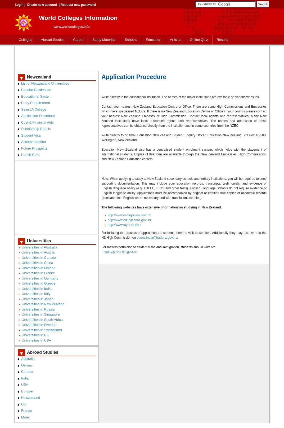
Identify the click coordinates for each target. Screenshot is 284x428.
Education (153, 40)
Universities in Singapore (41, 314)
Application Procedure (38, 116)
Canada (27, 372)
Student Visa (30, 135)
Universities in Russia (38, 309)
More (25, 417)
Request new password (78, 5)
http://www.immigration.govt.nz (129, 215)
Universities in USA (36, 340)
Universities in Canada (39, 258)
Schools (131, 40)
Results (222, 40)
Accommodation (33, 142)
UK (23, 404)
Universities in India (37, 289)
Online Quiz (199, 40)
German (27, 365)
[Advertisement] (142, 58)
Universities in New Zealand (43, 304)
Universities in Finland (38, 268)
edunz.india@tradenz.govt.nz (157, 237)
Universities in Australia (39, 247)
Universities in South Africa (42, 320)
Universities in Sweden (39, 325)
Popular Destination (36, 90)
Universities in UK (35, 335)
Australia (28, 359)
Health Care (30, 155)
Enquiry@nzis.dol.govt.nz (119, 252)
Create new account (42, 5)
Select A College (33, 109)
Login (19, 5)
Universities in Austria (38, 252)
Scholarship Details (36, 129)
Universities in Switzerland (42, 330)
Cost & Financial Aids (37, 122)
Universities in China (37, 263)
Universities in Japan (37, 299)
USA (24, 385)
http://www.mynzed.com (124, 225)
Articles (175, 40)
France (26, 411)
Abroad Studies (53, 40)
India (25, 378)
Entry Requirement (35, 103)
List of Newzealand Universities (45, 83)
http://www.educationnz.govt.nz (129, 220)
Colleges (25, 40)
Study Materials (104, 40)
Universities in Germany (40, 278)
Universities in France (38, 273)
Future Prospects (34, 148)
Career (78, 40)
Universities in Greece (38, 283)
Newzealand (30, 398)
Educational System (36, 96)
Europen (27, 391)
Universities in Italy (36, 294)
